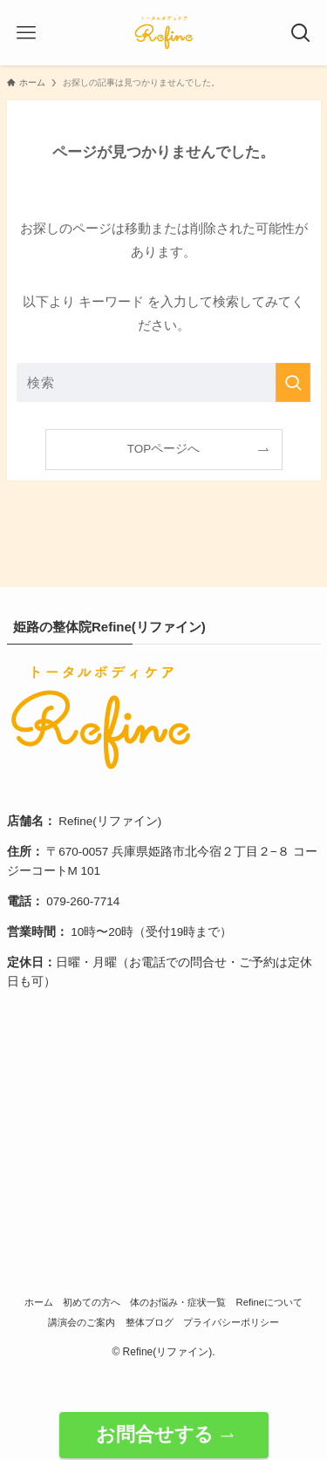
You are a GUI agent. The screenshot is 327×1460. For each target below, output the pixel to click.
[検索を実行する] (293, 382)
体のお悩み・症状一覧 (178, 1302)
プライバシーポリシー (231, 1322)
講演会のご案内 (81, 1322)
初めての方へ (91, 1302)
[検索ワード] (164, 382)
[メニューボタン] (26, 33)
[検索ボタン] (301, 33)
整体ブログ (150, 1322)
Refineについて (269, 1302)
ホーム (38, 1302)
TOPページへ (164, 448)
